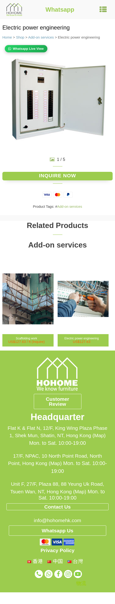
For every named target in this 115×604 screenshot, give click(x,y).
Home (7, 37)
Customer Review (57, 402)
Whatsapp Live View (28, 48)
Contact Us (57, 520)
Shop (20, 37)
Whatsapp (60, 9)
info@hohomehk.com (57, 543)
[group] (57, 98)
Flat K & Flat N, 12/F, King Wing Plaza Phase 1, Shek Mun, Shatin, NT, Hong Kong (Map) (57, 438)
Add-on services (41, 37)
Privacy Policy (57, 575)
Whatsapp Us (57, 554)
